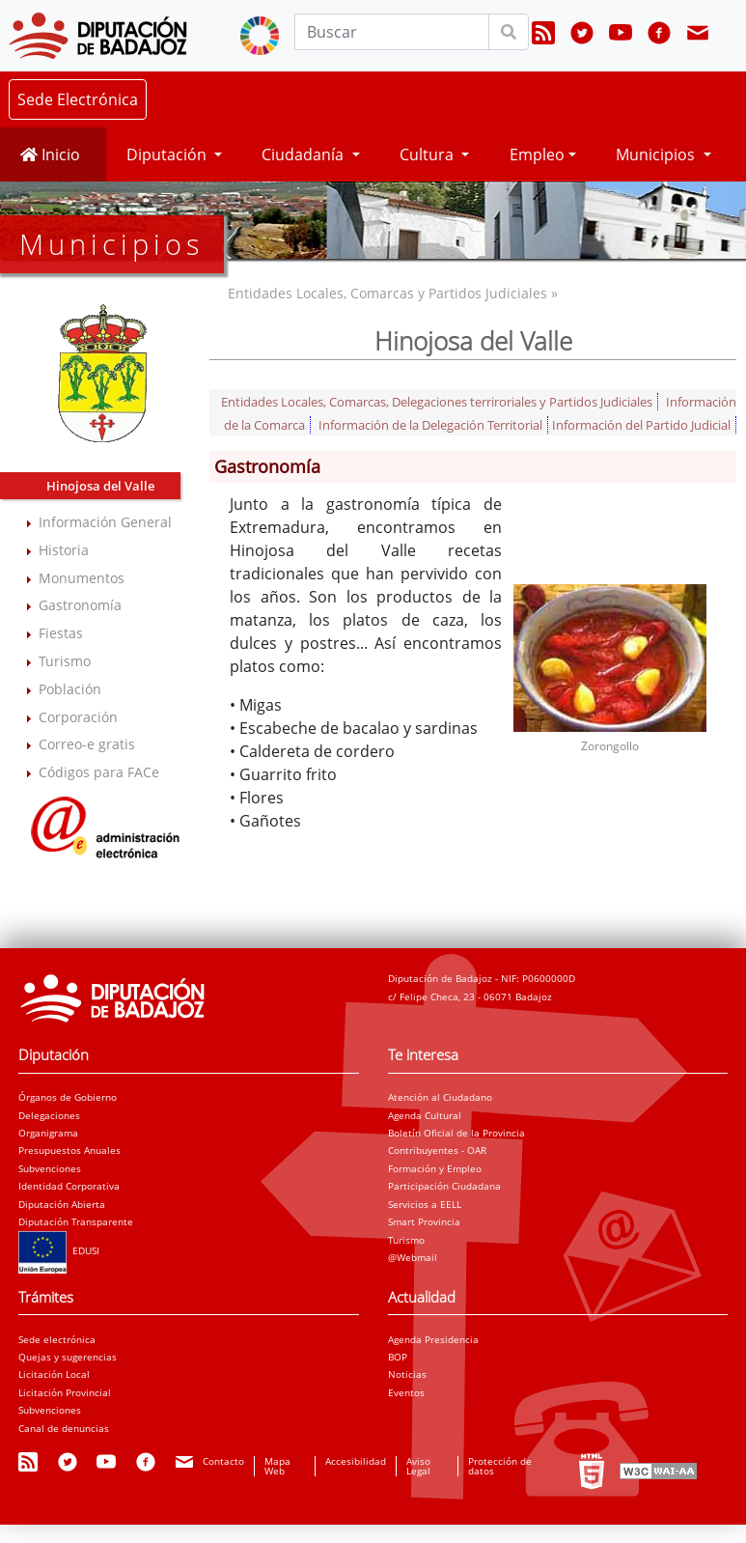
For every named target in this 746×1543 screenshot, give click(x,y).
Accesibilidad (355, 1461)
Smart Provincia (424, 1221)
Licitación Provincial (64, 1392)
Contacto (223, 1461)
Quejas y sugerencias (67, 1356)
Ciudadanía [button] (304, 154)
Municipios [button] (657, 154)
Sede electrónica (57, 1339)
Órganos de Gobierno (67, 1097)
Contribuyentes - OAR (437, 1150)
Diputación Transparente (75, 1221)
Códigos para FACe (99, 772)
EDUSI (58, 1250)
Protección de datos (500, 1465)
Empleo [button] (537, 154)
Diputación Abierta (61, 1204)
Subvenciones (49, 1168)
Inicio (50, 154)
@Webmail (412, 1257)
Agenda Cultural (424, 1115)
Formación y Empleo (435, 1168)
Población (70, 689)
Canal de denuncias (63, 1428)
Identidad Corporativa (69, 1185)
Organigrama (48, 1132)
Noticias (407, 1374)
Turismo (65, 661)
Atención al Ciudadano (440, 1097)
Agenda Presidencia (433, 1339)
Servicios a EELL (424, 1204)
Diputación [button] (168, 154)
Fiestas (61, 633)
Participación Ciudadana (444, 1185)
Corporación (78, 717)
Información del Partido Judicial (641, 425)
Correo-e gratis (87, 744)
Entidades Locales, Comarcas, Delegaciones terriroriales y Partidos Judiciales (436, 401)
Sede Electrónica (77, 99)
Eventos (406, 1392)
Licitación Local (54, 1374)
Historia (64, 550)
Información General (105, 522)
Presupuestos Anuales (69, 1150)
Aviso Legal (418, 1465)
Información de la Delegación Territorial (430, 425)
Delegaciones (49, 1115)
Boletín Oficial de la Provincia (456, 1132)
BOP (397, 1356)
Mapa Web (277, 1465)
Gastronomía (80, 605)
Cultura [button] (428, 154)
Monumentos (81, 578)
